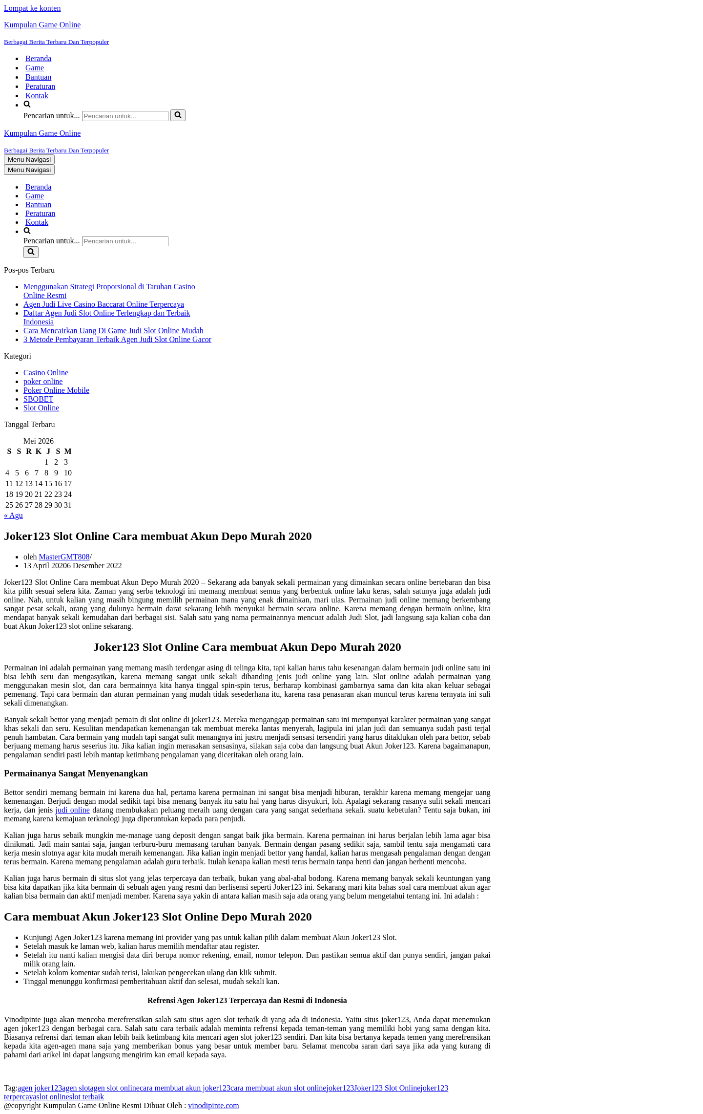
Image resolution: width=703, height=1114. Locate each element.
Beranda (38, 58)
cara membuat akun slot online (278, 1088)
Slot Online (41, 408)
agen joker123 (40, 1088)
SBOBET (38, 399)
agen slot (76, 1088)
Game (34, 68)
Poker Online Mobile (56, 390)
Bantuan (38, 77)
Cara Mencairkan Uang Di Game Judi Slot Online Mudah (113, 330)
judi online (73, 810)
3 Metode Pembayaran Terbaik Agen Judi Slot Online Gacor (117, 339)
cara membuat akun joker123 (185, 1088)
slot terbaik (86, 1097)
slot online (53, 1097)
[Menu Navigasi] (29, 159)
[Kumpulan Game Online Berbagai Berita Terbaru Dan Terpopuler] (351, 33)
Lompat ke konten (32, 8)
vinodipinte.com (213, 1105)
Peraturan (40, 86)
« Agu (13, 515)
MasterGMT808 (64, 557)
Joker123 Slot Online (387, 1088)
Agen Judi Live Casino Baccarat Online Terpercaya (103, 304)
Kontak (36, 95)
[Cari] (125, 116)
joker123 (340, 1088)
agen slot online (115, 1088)
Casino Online (45, 372)
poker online (42, 381)
